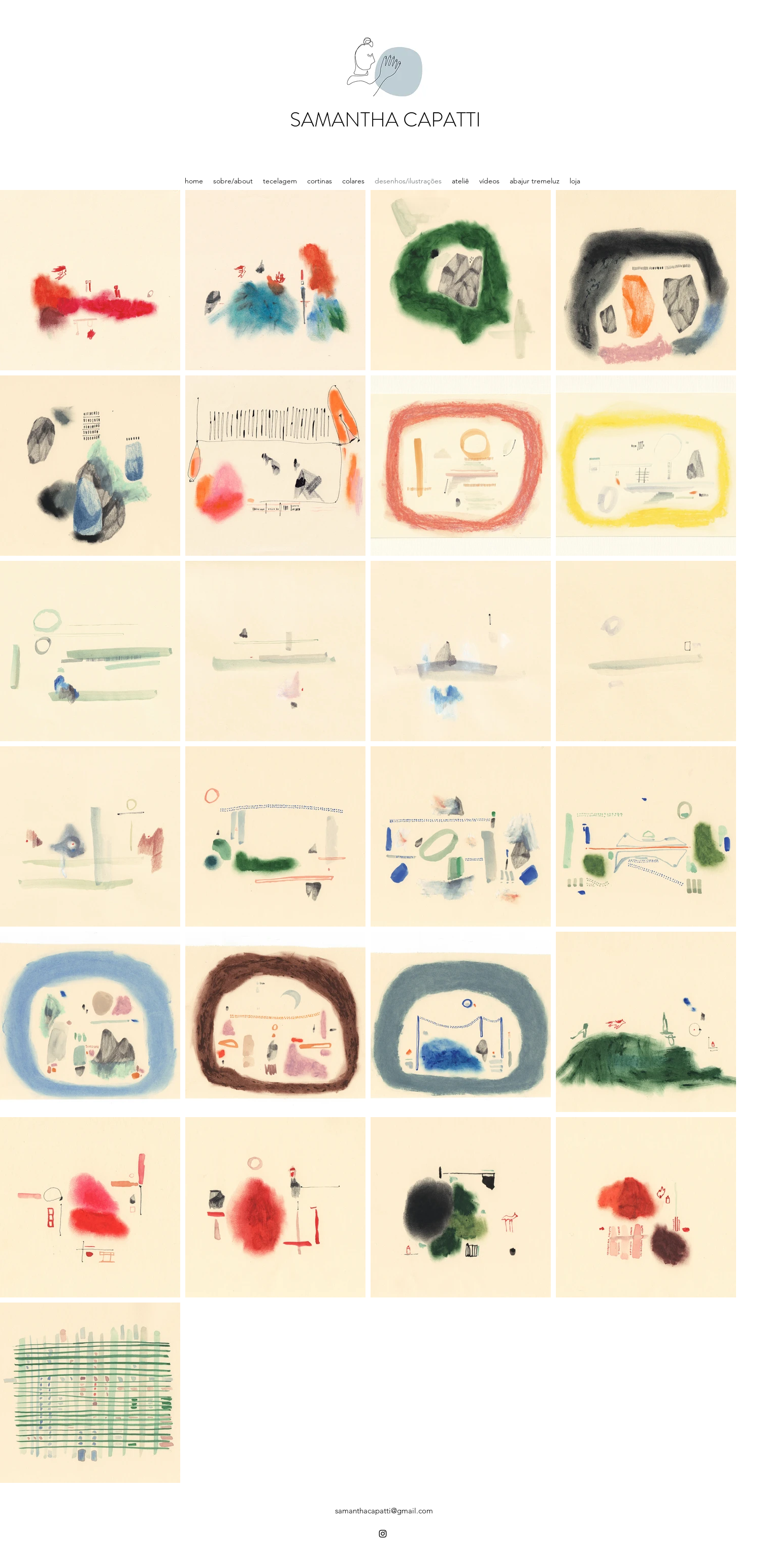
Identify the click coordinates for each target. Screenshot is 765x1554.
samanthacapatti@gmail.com (384, 1510)
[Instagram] (383, 1534)
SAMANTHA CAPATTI (385, 119)
